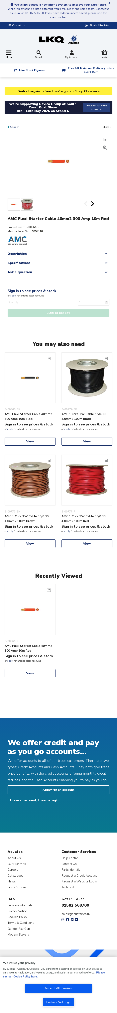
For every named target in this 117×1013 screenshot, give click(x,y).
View (30, 441)
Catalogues (15, 875)
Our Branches (17, 864)
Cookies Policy (17, 917)
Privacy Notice (17, 911)
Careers (13, 869)
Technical (67, 887)
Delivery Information (21, 905)
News (12, 881)
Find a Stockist (18, 887)
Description (17, 254)
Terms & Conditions (21, 923)
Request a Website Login (79, 881)
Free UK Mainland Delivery (91, 70)
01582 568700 (75, 905)
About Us (14, 858)
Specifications (19, 263)
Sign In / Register (99, 25)
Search (39, 54)
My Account (71, 55)
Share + (107, 127)
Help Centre (69, 858)
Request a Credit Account (79, 875)
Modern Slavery (18, 934)
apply (13, 295)
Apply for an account (58, 790)
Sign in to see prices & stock (32, 290)
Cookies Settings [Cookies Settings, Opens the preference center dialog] (58, 1002)
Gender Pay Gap (19, 929)
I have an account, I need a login (34, 800)
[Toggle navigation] (9, 54)
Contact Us (69, 864)
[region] (58, 985)
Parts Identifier (71, 869)
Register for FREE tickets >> (96, 107)
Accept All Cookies (58, 988)
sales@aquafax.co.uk (75, 914)
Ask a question (20, 272)
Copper (14, 127)
